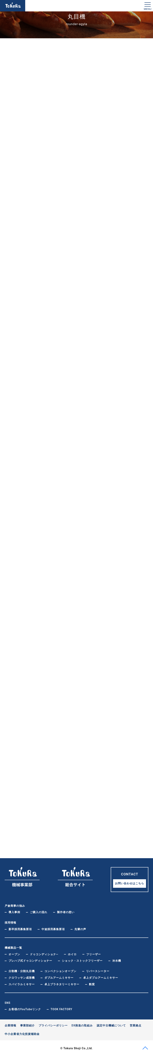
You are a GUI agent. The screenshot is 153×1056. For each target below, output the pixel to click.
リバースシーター (97, 970)
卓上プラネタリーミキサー (61, 983)
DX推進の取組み (82, 1025)
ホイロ (72, 953)
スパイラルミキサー (22, 983)
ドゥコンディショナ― (44, 953)
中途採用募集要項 (53, 928)
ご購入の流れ (38, 911)
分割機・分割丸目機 (22, 970)
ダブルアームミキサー (58, 977)
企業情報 (10, 1025)
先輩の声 (80, 928)
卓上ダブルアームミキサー (100, 977)
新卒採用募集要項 (20, 928)
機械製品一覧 (13, 947)
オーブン (14, 953)
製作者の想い (65, 911)
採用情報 (10, 922)
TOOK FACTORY (61, 1008)
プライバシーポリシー (53, 1025)
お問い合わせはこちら (129, 882)
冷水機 (116, 960)
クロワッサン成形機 (22, 977)
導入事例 (14, 911)
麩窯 (92, 983)
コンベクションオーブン (60, 970)
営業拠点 (135, 1025)
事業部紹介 (27, 1025)
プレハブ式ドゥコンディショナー (30, 960)
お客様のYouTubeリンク (25, 1008)
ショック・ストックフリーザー (82, 960)
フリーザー (93, 953)
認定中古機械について (111, 1025)
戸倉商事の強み (15, 905)
